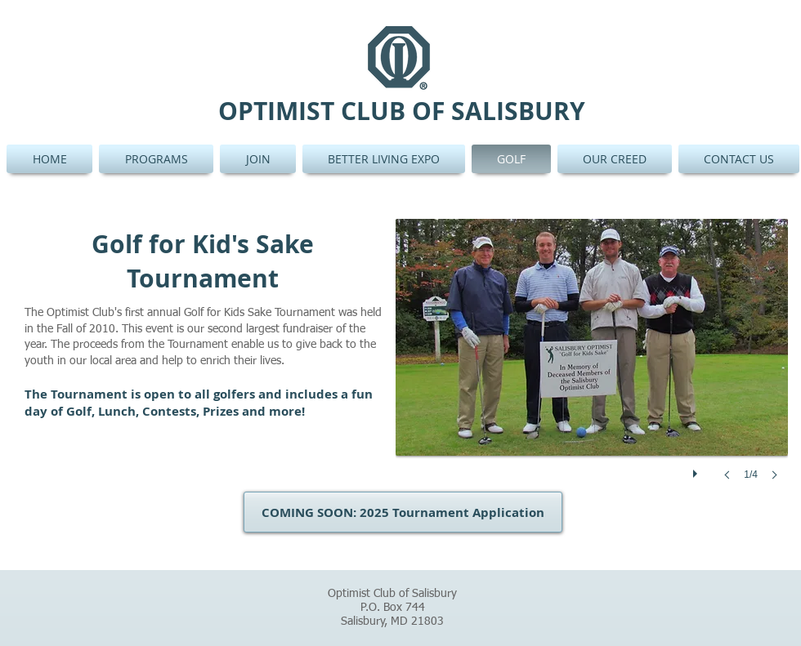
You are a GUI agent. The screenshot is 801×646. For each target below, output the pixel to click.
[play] (697, 469)
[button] (592, 366)
